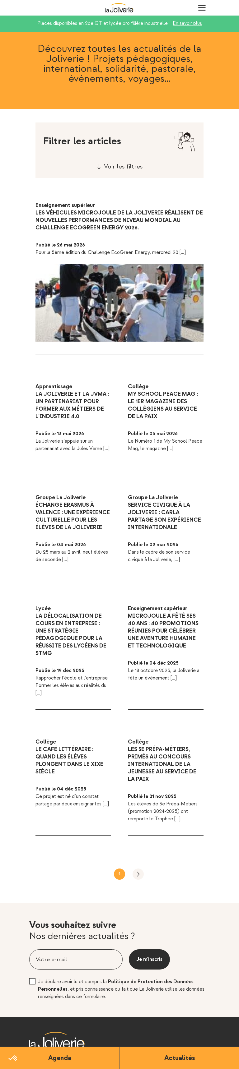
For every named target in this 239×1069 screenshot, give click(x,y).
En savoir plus (187, 23)
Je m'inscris (149, 959)
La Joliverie (119, 7)
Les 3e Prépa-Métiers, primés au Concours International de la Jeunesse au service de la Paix (162, 764)
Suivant (138, 874)
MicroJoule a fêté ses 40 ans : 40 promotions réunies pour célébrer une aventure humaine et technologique (163, 631)
